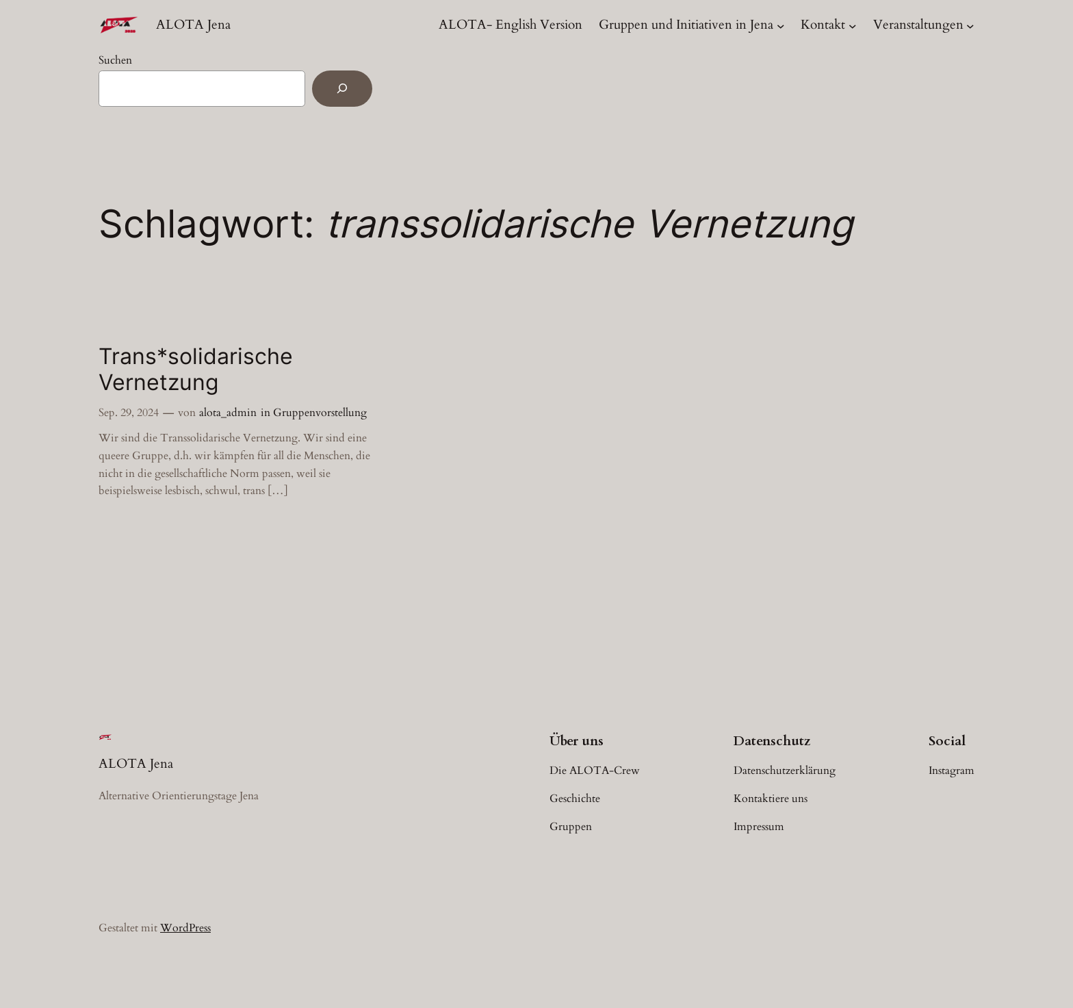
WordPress (185, 927)
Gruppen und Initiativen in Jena (686, 25)
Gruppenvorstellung (320, 412)
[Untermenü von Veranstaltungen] (970, 25)
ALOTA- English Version (510, 25)
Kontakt (823, 25)
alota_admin (228, 412)
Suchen (115, 60)
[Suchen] (342, 88)
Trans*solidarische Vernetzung (196, 370)
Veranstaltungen (918, 25)
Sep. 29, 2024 (129, 412)
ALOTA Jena (193, 25)
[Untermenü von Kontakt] (853, 25)
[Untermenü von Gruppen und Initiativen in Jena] (781, 25)
